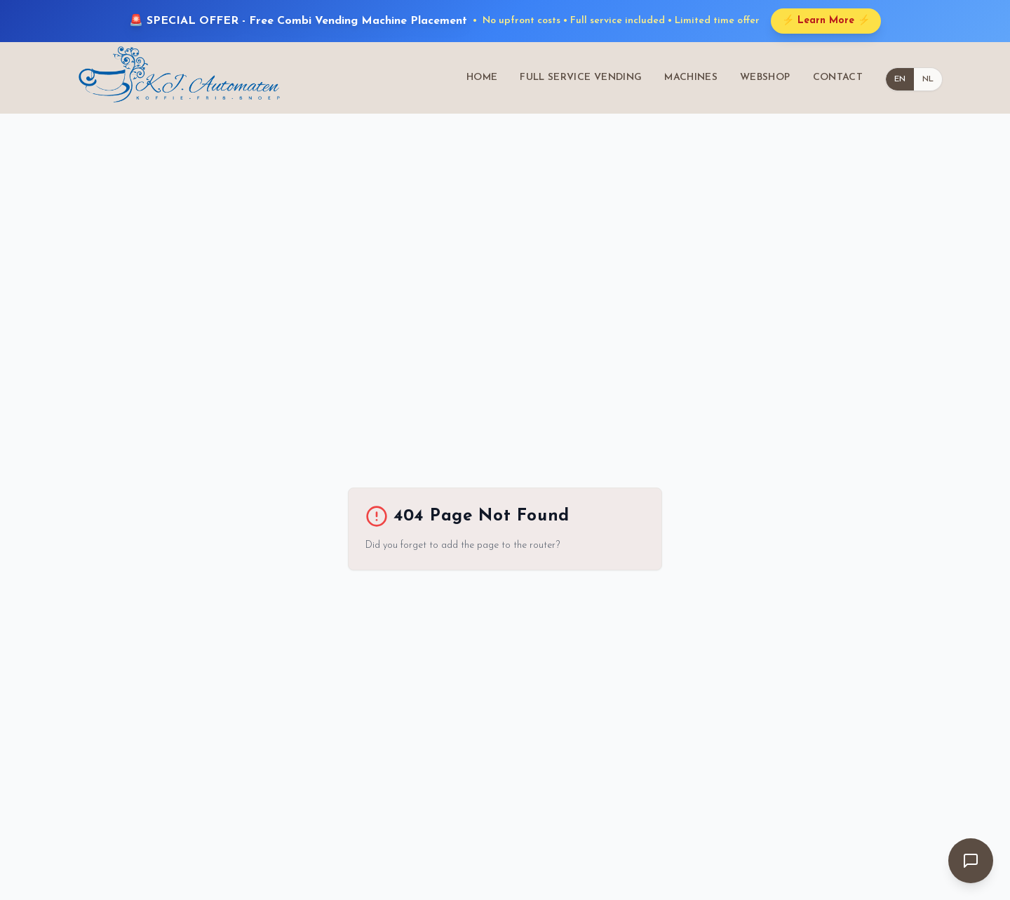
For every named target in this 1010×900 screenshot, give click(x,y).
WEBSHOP (765, 77)
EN (899, 79)
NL (928, 79)
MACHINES (691, 77)
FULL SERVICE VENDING (581, 77)
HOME (481, 77)
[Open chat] (970, 860)
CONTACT (838, 77)
